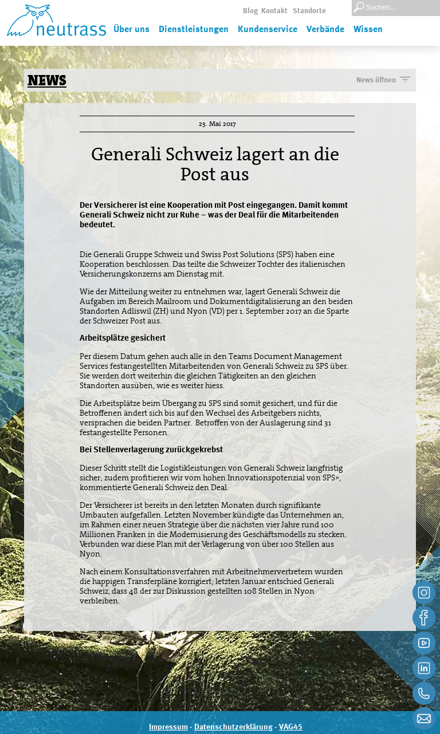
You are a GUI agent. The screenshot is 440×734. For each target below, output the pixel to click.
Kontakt (274, 11)
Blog (250, 11)
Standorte (309, 11)
